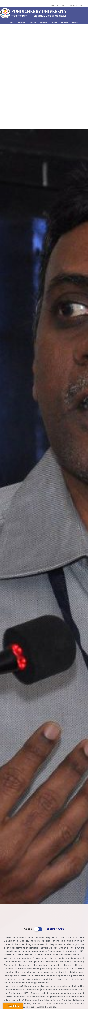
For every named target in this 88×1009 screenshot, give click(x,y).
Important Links (7, 2)
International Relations (78, 2)
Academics (33, 22)
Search (81, 5)
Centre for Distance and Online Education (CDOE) (24, 2)
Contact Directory (54, 5)
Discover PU (75, 22)
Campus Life (64, 22)
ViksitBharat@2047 (73, 5)
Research (54, 22)
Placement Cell (67, 2)
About (11, 22)
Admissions (43, 22)
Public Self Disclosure (42, 2)
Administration (21, 22)
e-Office (63, 5)
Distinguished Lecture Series (55, 2)
